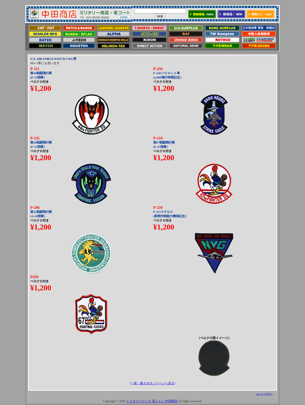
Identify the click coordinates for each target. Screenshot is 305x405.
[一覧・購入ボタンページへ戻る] (152, 383)
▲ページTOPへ (264, 394)
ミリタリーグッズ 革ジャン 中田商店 (152, 401)
